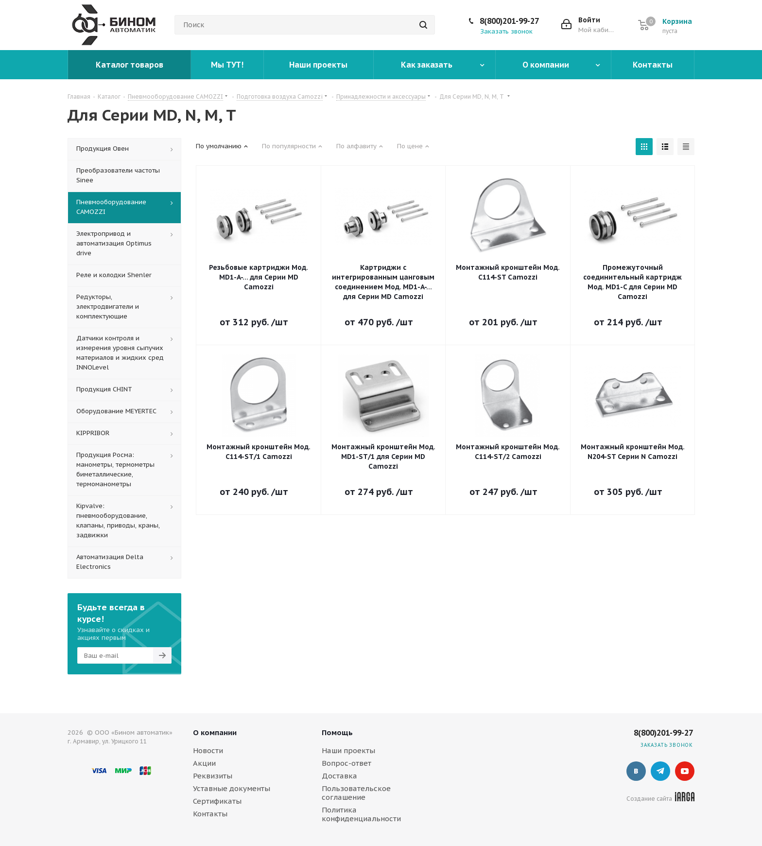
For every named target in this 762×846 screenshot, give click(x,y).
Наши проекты (348, 750)
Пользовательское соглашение (356, 793)
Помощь (337, 732)
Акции (204, 763)
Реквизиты (212, 775)
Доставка (339, 775)
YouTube (684, 771)
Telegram (660, 771)
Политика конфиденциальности (361, 814)
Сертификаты (217, 801)
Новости (208, 750)
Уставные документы (231, 788)
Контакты (210, 813)
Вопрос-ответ (346, 763)
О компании (215, 732)
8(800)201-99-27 (509, 21)
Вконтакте (636, 771)
